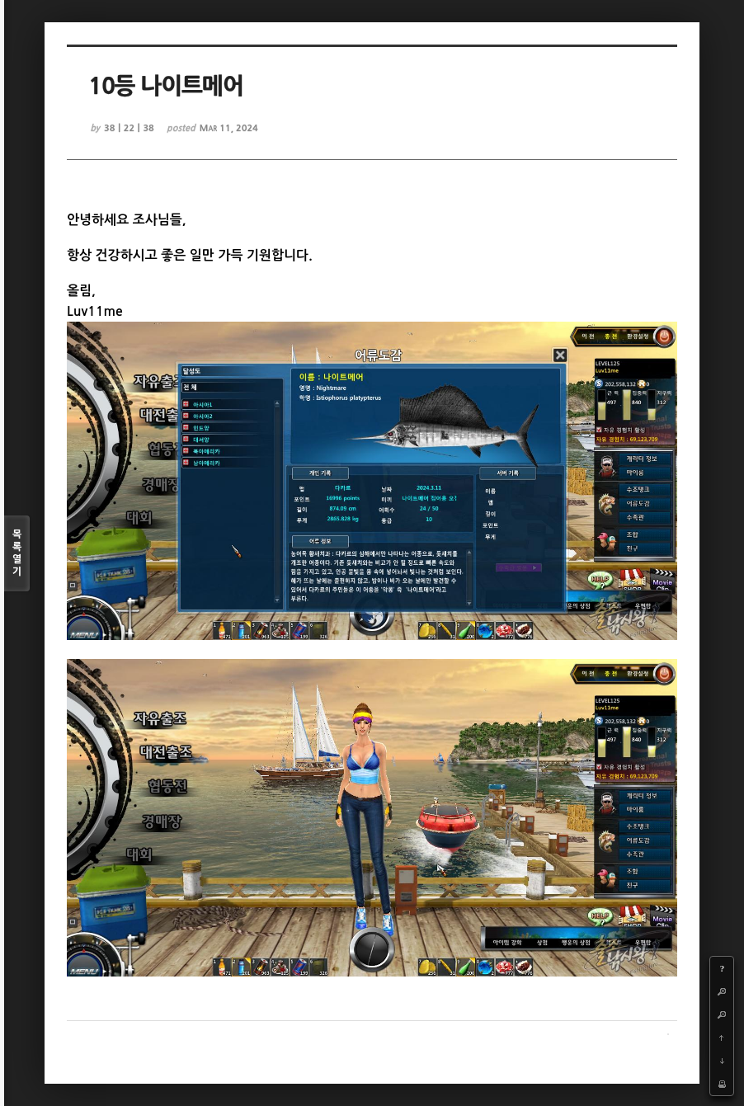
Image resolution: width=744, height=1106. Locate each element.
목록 (16, 553)
